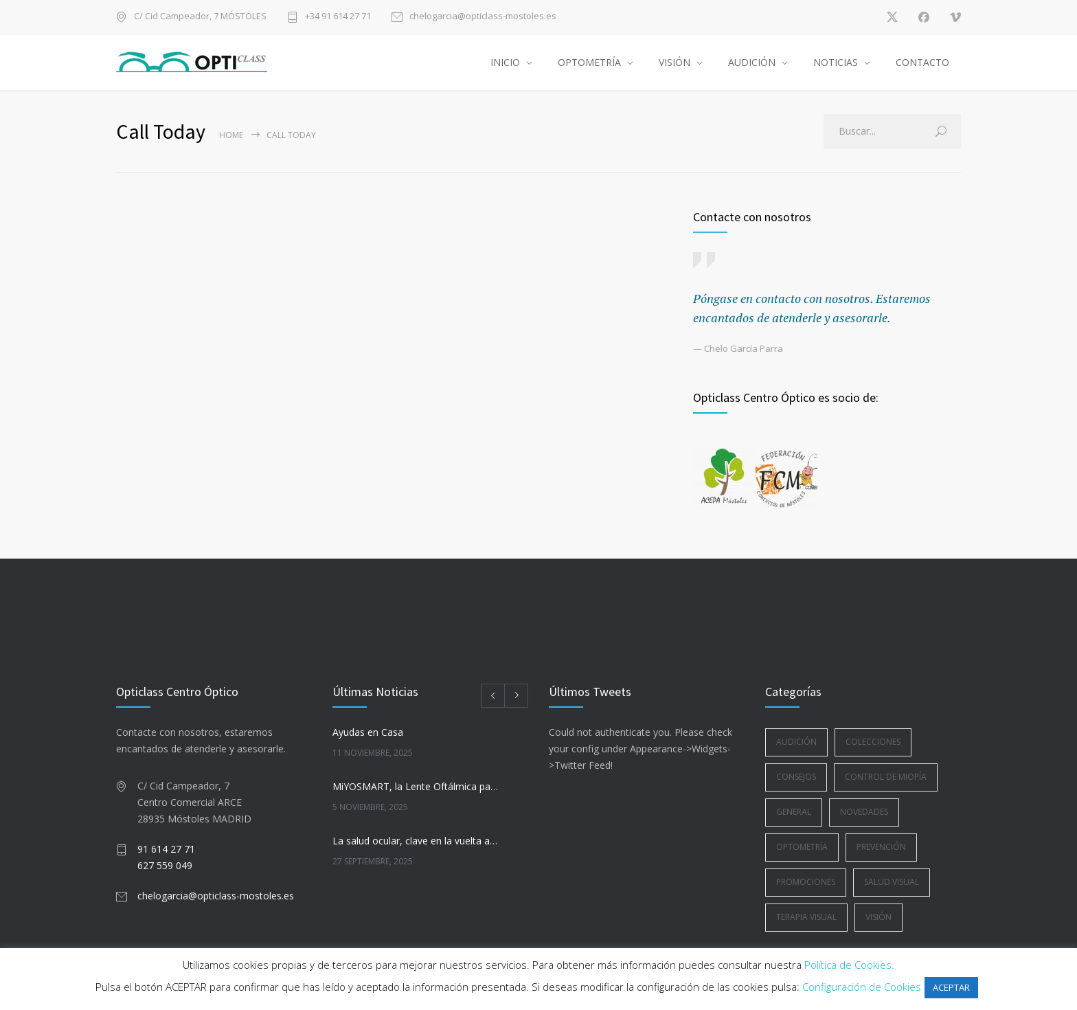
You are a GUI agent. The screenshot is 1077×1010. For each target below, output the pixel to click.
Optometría (802, 847)
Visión (878, 917)
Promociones (805, 882)
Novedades (864, 812)
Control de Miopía (886, 777)
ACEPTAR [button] (951, 987)
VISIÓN (674, 62)
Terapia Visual (806, 917)
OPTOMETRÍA (589, 62)
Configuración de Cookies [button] (861, 987)
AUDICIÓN (751, 62)
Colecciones (873, 742)
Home (231, 135)
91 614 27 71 (166, 848)
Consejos (796, 777)
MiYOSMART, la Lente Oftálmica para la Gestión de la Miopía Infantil (415, 786)
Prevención (881, 847)
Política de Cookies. (849, 965)
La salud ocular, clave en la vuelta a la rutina (415, 840)
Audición (796, 742)
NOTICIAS (835, 62)
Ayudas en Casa (367, 732)
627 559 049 (164, 865)
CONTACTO (922, 62)
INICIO (505, 62)
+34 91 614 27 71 (338, 17)
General (793, 812)
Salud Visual (891, 882)
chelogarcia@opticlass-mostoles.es (482, 17)
